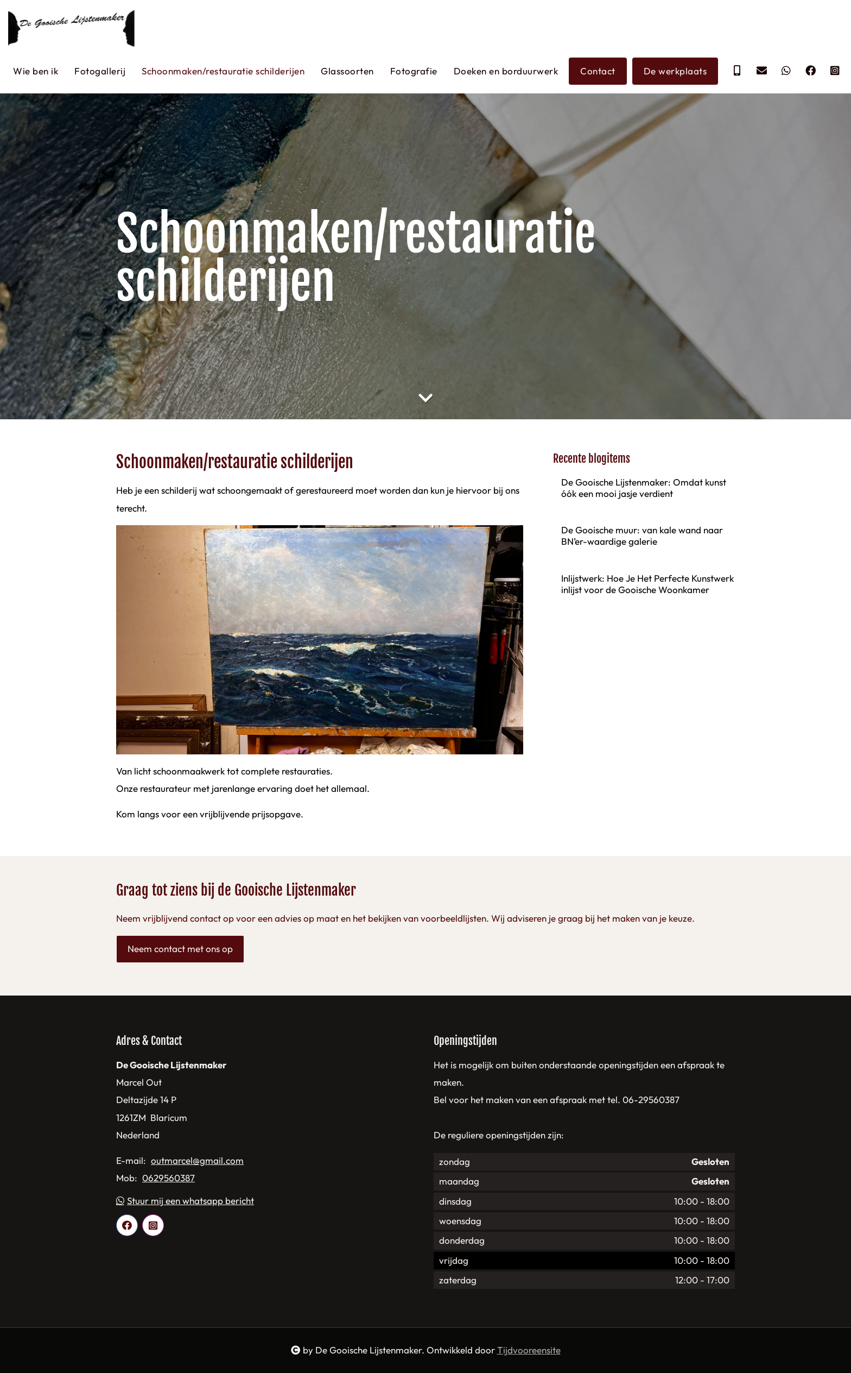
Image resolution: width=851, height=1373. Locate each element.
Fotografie (413, 71)
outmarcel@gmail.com (197, 1161)
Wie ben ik (35, 71)
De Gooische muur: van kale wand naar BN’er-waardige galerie (642, 536)
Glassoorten (347, 71)
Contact (597, 71)
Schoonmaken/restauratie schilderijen (223, 71)
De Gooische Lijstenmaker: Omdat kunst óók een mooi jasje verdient (643, 487)
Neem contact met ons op (180, 949)
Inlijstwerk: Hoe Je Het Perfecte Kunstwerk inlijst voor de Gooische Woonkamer (647, 583)
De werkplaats (675, 71)
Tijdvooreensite (529, 1350)
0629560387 (168, 1178)
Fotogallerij (99, 71)
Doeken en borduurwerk (506, 71)
